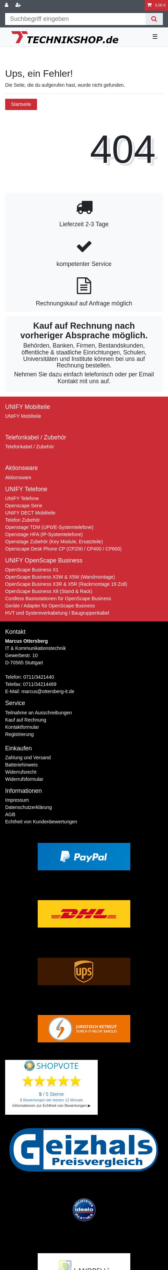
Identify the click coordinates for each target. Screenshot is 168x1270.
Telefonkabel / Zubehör (29, 446)
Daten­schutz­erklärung (28, 807)
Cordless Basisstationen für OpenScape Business (58, 598)
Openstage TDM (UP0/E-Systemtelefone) (49, 527)
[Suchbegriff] (75, 19)
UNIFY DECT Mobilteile (30, 513)
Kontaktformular (22, 727)
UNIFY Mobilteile (23, 416)
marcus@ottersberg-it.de (47, 691)
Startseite (21, 104)
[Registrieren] (19, 5)
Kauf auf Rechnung (25, 720)
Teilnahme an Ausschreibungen (38, 712)
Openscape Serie (23, 505)
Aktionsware (18, 477)
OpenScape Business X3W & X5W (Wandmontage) (60, 577)
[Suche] (154, 19)
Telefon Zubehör (22, 520)
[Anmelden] (7, 5)
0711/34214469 (39, 684)
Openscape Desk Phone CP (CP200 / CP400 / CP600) (63, 549)
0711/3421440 (38, 677)
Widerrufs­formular (24, 779)
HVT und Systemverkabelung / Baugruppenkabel (57, 613)
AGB (10, 814)
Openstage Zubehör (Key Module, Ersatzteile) (54, 541)
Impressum (17, 800)
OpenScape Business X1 (32, 569)
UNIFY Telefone (22, 498)
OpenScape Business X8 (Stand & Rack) (48, 591)
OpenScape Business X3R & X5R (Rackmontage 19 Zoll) (66, 584)
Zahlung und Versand (28, 757)
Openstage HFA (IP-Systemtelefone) (44, 534)
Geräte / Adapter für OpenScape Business (50, 605)
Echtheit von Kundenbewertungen (41, 821)
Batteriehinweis (21, 764)
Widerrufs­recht (20, 772)
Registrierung (19, 734)
